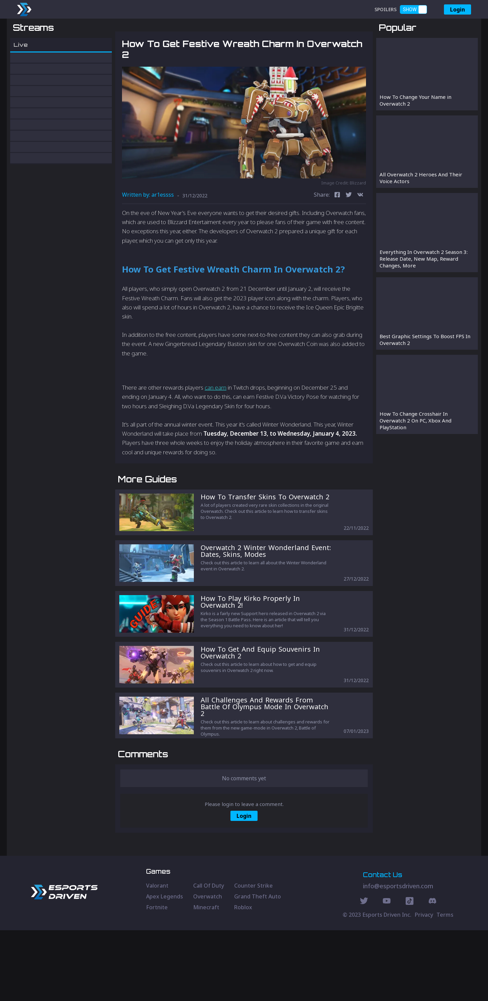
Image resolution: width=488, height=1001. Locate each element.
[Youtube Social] (387, 972)
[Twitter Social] (364, 972)
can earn (215, 423)
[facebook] (337, 231)
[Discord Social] (409, 972)
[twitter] (349, 231)
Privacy (424, 985)
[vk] (360, 231)
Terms (444, 985)
